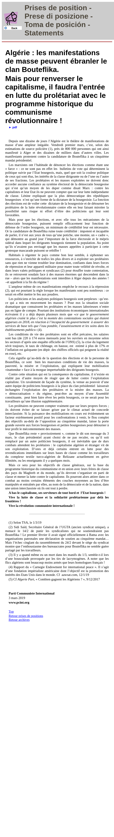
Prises (35, 8)
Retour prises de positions (26, 616)
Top (11, 611)
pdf (14, 127)
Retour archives (19, 620)
